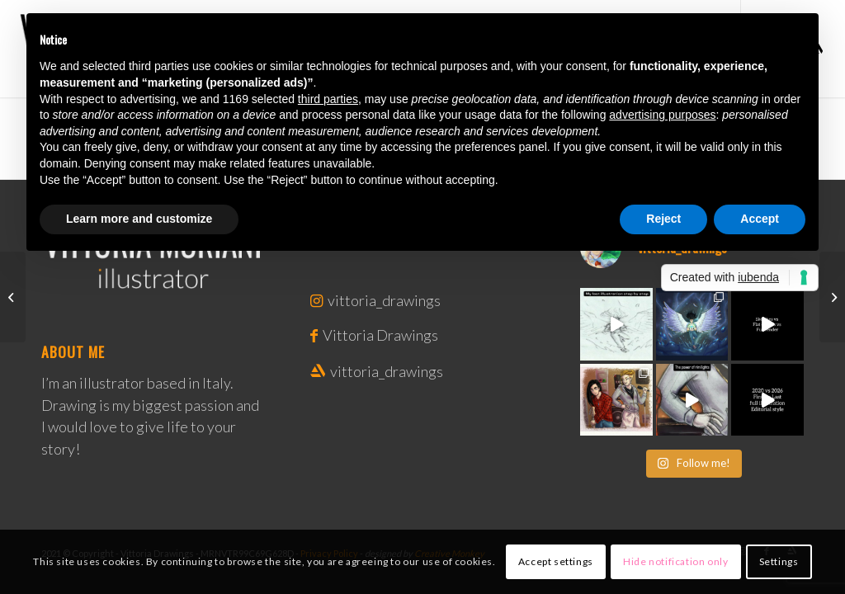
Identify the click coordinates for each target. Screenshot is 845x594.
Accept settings (555, 561)
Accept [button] (759, 218)
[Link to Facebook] (315, 335)
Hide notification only (675, 561)
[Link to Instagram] (317, 300)
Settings (779, 561)
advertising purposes (662, 114)
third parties (328, 99)
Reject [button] (663, 218)
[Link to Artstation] (319, 371)
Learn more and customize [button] (139, 218)
